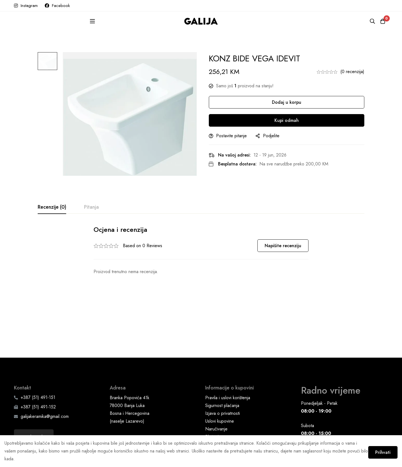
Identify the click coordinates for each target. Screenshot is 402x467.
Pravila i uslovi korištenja (227, 343)
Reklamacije (216, 398)
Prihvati (379, 450)
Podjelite (279, 136)
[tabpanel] (201, 250)
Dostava (213, 390)
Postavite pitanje (239, 136)
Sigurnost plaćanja (222, 351)
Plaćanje (213, 382)
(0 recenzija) (352, 71)
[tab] (52, 207)
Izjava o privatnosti (222, 359)
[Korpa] (381, 21)
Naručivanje (216, 375)
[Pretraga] (367, 21)
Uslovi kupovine (219, 367)
